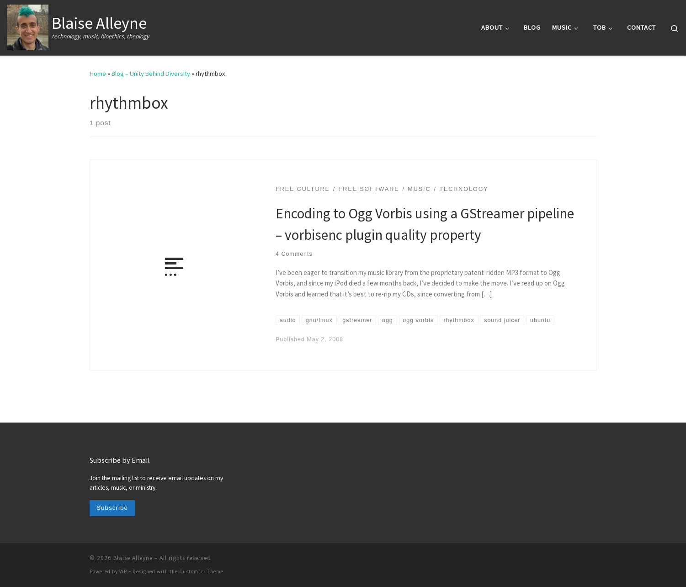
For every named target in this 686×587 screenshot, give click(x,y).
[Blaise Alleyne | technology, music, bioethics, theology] (27, 26)
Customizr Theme (201, 571)
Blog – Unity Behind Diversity (151, 73)
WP (123, 571)
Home (98, 73)
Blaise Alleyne (133, 558)
